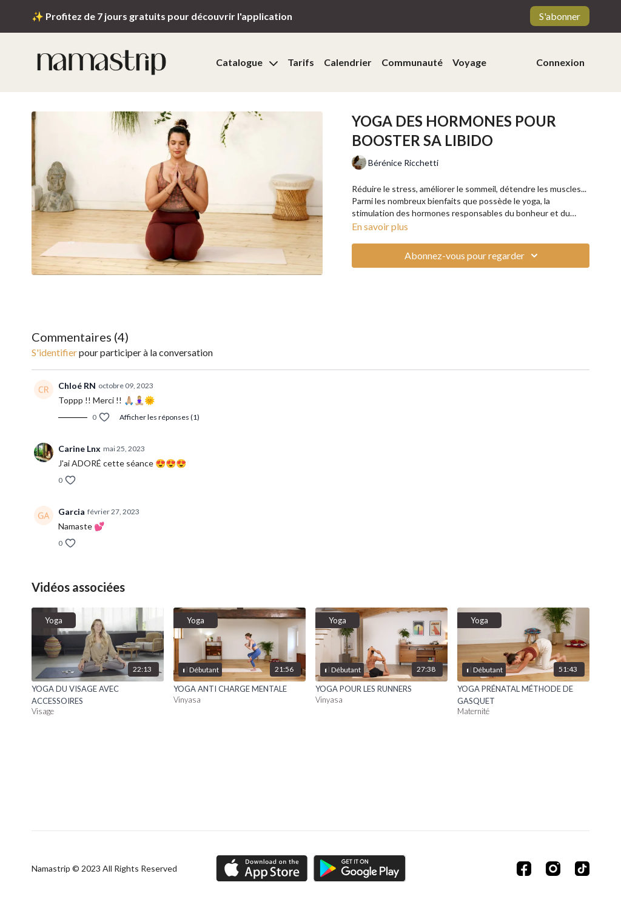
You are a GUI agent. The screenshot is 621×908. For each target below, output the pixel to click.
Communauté (412, 62)
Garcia (71, 511)
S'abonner (559, 16)
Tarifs (300, 62)
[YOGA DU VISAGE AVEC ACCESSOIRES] (98, 695)
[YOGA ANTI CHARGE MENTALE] (239, 689)
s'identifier (54, 352)
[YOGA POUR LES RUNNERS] (381, 689)
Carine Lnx (79, 448)
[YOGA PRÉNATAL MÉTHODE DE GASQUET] (523, 695)
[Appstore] (261, 868)
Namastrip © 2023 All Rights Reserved (104, 868)
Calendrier (348, 62)
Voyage (469, 62)
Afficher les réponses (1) (159, 417)
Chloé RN (77, 385)
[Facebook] (524, 868)
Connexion (560, 62)
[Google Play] (359, 868)
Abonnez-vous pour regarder (473, 255)
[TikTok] (582, 868)
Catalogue (247, 62)
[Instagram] (553, 868)
